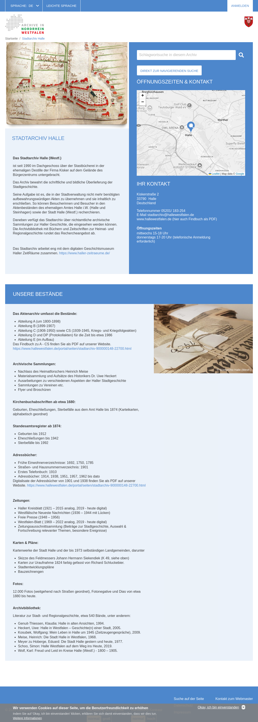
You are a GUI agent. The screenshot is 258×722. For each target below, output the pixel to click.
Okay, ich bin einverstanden (218, 707)
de (31, 5)
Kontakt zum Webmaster (234, 699)
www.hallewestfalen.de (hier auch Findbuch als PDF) (177, 219)
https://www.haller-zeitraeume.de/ (84, 253)
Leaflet (214, 173)
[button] (191, 127)
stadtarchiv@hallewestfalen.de (170, 215)
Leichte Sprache (61, 5)
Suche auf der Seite (189, 699)
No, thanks (243, 707)
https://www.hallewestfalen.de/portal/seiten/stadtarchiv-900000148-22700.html (72, 348)
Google (240, 173)
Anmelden (240, 5)
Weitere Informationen (27, 718)
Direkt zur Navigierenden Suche (169, 71)
